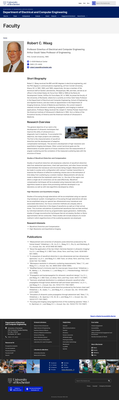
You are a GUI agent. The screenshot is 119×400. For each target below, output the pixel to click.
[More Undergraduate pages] (31, 16)
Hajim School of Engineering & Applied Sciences (18, 9)
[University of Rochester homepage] (11, 3)
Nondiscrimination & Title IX (99, 336)
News (94, 348)
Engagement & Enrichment (68, 16)
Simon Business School (40, 337)
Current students (10, 348)
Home (5, 38)
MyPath (65, 349)
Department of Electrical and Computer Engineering (35, 12)
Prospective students (11, 346)
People (15, 16)
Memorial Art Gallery (40, 355)
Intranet (65, 325)
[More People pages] (19, 16)
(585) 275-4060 (13, 337)
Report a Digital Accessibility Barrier (103, 316)
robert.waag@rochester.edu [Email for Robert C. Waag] (41, 67)
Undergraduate (26, 16)
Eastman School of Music (41, 330)
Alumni (47, 16)
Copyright (94, 386)
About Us (5, 16)
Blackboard (66, 344)
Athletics (95, 353)
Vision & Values (95, 330)
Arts (93, 355)
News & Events (81, 16)
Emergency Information (105, 386)
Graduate (37, 16)
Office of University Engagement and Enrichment (101, 333)
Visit (84, 3)
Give (88, 3)
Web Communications (69, 328)
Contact (65, 330)
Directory (65, 332)
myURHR (65, 346)
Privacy (88, 386)
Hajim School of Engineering (42, 328)
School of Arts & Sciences (41, 325)
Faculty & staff (9, 353)
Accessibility (95, 328)
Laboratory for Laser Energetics (43, 342)
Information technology (69, 342)
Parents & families (10, 350)
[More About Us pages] (10, 16)
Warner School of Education (42, 339)
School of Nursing (39, 335)
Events (94, 350)
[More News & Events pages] (87, 16)
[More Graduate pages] (42, 16)
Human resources (68, 335)
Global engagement (96, 325)
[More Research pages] (58, 16)
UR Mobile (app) (67, 337)
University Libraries (39, 353)
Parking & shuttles (68, 339)
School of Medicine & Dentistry (42, 332)
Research (53, 16)
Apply (80, 3)
